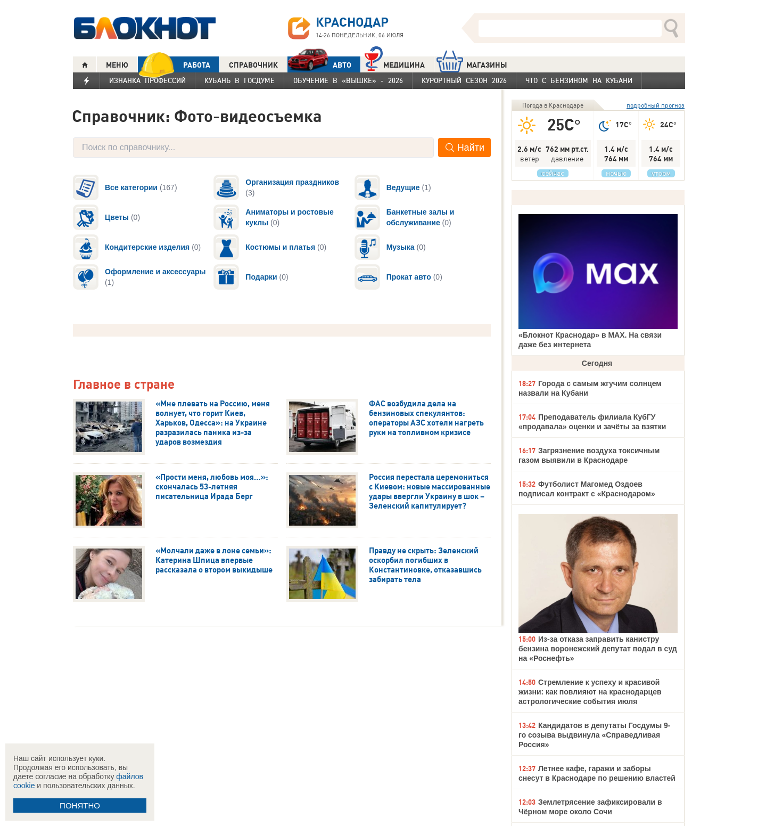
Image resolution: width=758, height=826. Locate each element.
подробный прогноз (656, 105)
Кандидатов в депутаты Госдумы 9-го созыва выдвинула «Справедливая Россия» (594, 735)
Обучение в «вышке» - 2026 (348, 80)
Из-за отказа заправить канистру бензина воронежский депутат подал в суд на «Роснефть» (597, 649)
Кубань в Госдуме (239, 80)
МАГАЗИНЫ (471, 64)
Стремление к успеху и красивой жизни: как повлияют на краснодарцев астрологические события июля (590, 692)
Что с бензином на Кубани (578, 80)
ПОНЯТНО (80, 805)
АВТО (319, 64)
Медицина (395, 63)
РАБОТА (174, 64)
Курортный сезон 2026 (464, 80)
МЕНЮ (117, 65)
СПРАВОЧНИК (253, 65)
